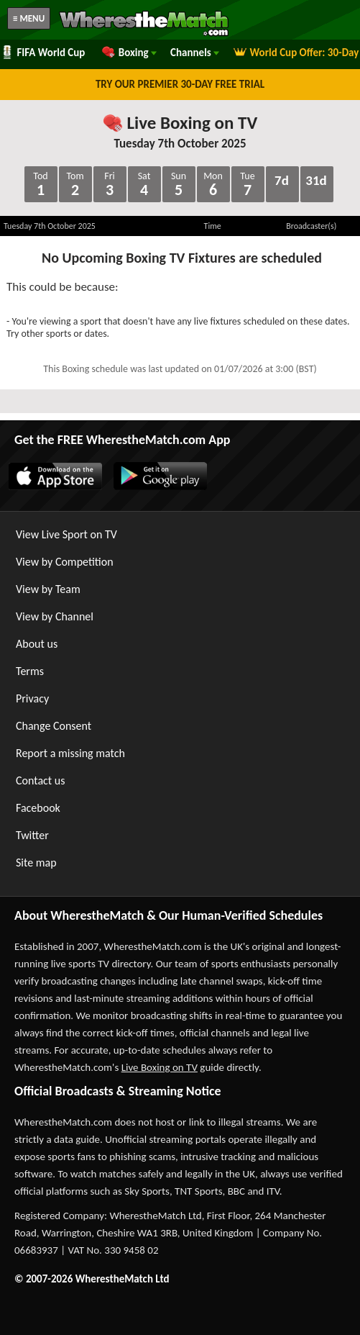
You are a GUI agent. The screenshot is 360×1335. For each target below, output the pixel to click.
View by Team (48, 589)
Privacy (32, 698)
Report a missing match (70, 753)
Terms (30, 671)
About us (36, 644)
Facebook (38, 808)
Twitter (32, 835)
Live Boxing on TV (180, 123)
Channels (194, 52)
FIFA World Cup (42, 52)
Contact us (40, 780)
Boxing (129, 52)
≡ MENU (29, 18)
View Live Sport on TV (66, 534)
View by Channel (54, 616)
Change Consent (53, 726)
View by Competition (65, 562)
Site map (36, 862)
